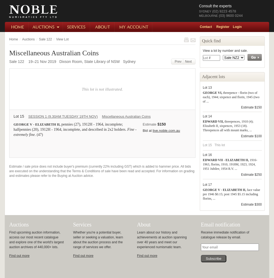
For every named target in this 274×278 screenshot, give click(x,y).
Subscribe (213, 259)
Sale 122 (45, 39)
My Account (134, 27)
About (102, 27)
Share (193, 39)
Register (222, 27)
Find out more (19, 256)
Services (76, 27)
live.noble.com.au (166, 131)
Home (17, 27)
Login (237, 27)
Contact (206, 27)
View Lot (62, 39)
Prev (177, 61)
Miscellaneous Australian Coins (126, 116)
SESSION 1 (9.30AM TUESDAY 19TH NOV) (62, 116)
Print (186, 39)
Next (189, 61)
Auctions (46, 27)
